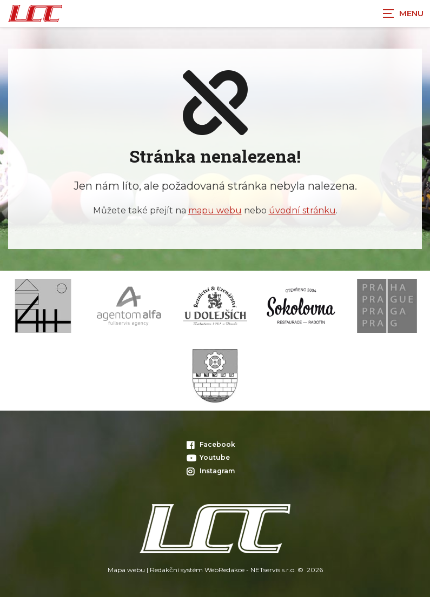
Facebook (211, 444)
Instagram (211, 471)
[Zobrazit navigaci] (403, 13)
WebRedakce (224, 570)
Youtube (208, 457)
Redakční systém (176, 570)
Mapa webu (126, 570)
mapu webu (215, 210)
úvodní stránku (302, 210)
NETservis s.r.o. (273, 570)
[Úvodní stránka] (35, 14)
